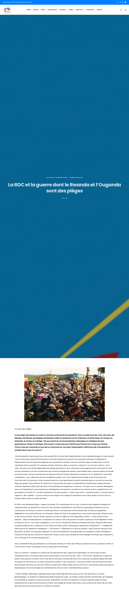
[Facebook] (120, 2)
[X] (117, 2)
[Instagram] (122, 2)
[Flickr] (125, 2)
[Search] (119, 10)
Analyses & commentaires (57, 178)
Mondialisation (76, 178)
